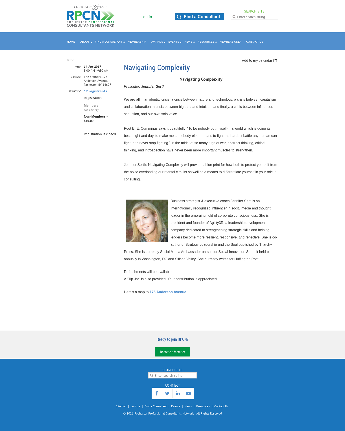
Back (70, 60)
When (78, 66)
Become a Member (172, 351)
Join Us (135, 406)
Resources (203, 406)
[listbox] (260, 60)
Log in (146, 16)
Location (76, 76)
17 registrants (95, 91)
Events (175, 406)
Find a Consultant (156, 406)
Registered (75, 91)
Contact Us (221, 406)
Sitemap (121, 406)
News (188, 406)
